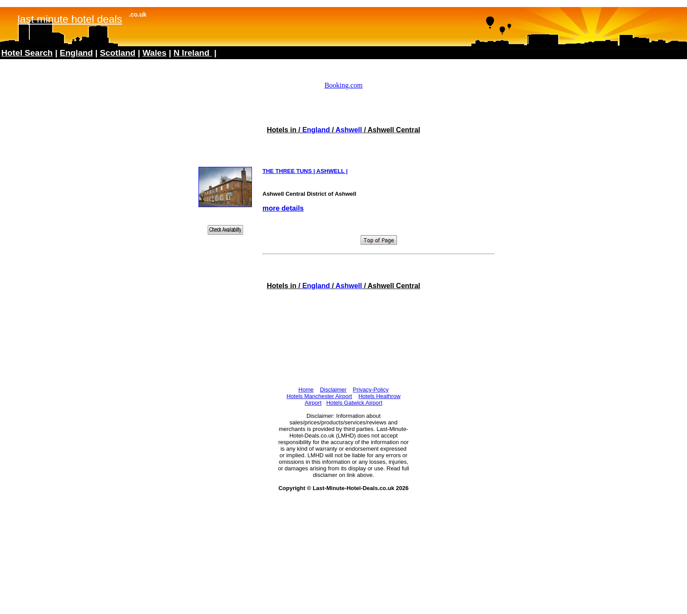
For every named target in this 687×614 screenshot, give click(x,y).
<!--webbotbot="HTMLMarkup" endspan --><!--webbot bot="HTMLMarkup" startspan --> (343, 40)
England (316, 130)
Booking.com (344, 85)
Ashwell (349, 130)
